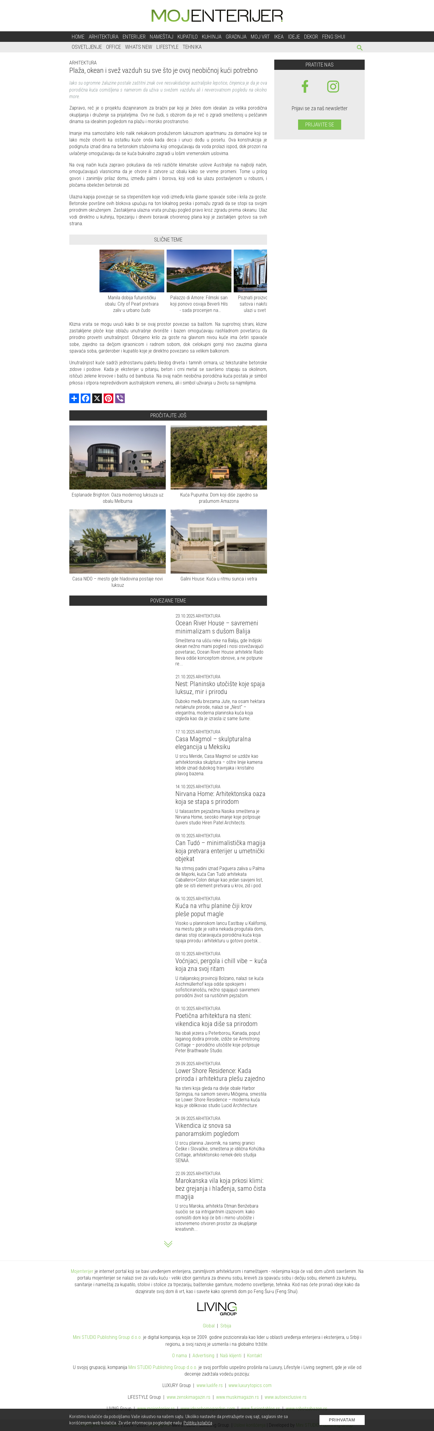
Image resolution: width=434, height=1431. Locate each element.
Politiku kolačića (198, 1423)
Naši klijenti (230, 1355)
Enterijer (134, 36)
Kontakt (254, 1355)
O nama (179, 1355)
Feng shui (333, 36)
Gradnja (236, 36)
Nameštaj (161, 36)
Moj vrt (260, 36)
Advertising (203, 1355)
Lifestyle (167, 47)
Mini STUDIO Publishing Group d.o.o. (107, 1337)
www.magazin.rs (188, 1397)
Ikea (279, 36)
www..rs (210, 1385)
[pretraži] (360, 48)
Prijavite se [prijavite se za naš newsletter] (319, 124)
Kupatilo (188, 36)
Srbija (225, 1326)
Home (78, 36)
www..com (250, 1385)
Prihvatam (342, 1419)
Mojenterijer (82, 1271)
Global (209, 1326)
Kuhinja (212, 36)
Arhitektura (103, 36)
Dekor (311, 36)
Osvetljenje (87, 47)
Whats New (138, 47)
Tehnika (192, 47)
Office (113, 47)
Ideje (294, 36)
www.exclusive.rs (286, 1397)
